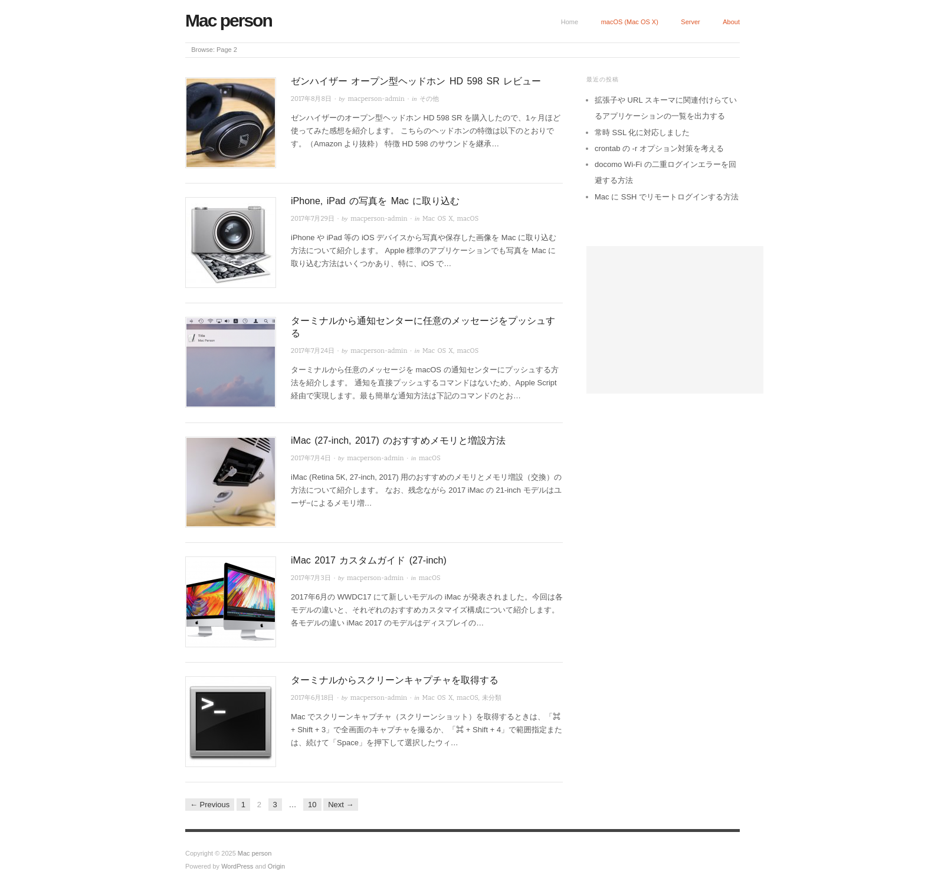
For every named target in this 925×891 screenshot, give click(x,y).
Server (690, 21)
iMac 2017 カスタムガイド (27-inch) (369, 560)
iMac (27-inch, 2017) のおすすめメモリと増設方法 (398, 440)
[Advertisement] (674, 320)
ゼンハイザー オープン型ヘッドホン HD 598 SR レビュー (416, 81)
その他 (429, 99)
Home (569, 21)
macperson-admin (376, 99)
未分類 (491, 698)
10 (312, 804)
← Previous (209, 804)
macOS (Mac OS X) (629, 21)
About (731, 21)
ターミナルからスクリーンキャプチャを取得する (394, 680)
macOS (467, 218)
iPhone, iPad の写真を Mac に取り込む (375, 201)
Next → (340, 804)
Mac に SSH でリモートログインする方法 (667, 196)
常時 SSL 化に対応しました (642, 132)
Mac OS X (437, 218)
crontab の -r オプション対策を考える (659, 148)
